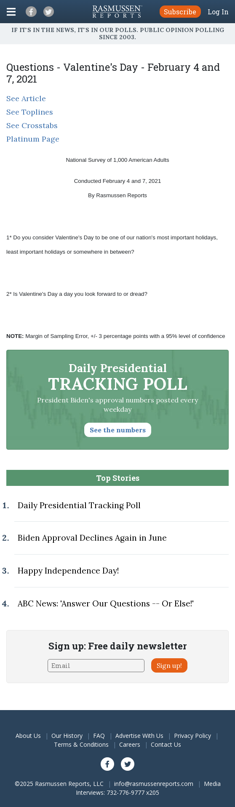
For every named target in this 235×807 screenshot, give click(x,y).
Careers (129, 744)
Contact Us (166, 744)
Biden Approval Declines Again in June (92, 538)
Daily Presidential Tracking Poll (79, 505)
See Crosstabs (32, 125)
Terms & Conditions (81, 744)
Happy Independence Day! (68, 571)
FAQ (99, 736)
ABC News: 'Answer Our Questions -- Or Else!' (106, 603)
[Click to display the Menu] (11, 11)
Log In (218, 11)
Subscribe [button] (180, 11)
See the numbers (118, 430)
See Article (26, 98)
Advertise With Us (139, 736)
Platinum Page (32, 139)
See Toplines (29, 112)
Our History (67, 736)
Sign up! (169, 665)
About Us (28, 736)
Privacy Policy (192, 736)
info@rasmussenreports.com (153, 784)
